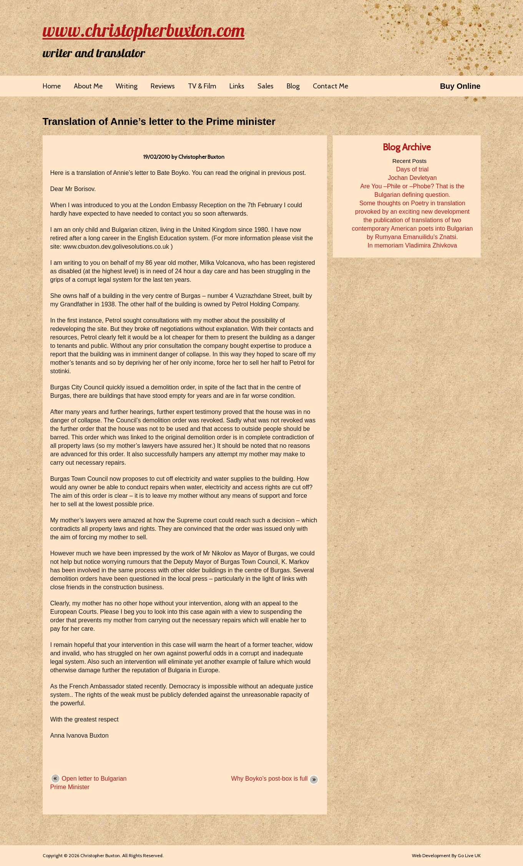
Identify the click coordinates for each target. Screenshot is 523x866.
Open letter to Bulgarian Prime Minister (88, 782)
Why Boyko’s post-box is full (269, 778)
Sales (265, 86)
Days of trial (412, 169)
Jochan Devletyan (412, 178)
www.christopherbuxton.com (144, 30)
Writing (127, 86)
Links (236, 86)
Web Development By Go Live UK (446, 855)
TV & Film (202, 86)
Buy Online (460, 86)
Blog (293, 86)
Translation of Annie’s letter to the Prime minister (159, 121)
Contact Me (330, 86)
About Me (88, 86)
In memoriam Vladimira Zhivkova (412, 245)
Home (52, 86)
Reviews (163, 86)
